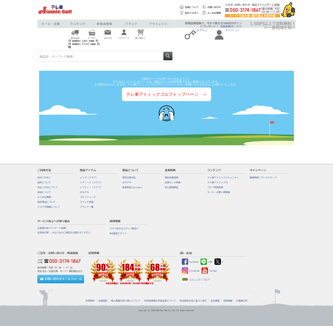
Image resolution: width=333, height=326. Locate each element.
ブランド (131, 24)
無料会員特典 (171, 177)
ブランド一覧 (86, 207)
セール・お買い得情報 (218, 192)
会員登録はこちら (231, 26)
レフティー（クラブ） (91, 187)
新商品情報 (104, 24)
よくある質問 (214, 13)
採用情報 (228, 301)
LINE (206, 262)
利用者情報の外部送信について (160, 301)
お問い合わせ (214, 7)
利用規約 (90, 301)
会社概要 (215, 301)
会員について (192, 7)
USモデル (84, 192)
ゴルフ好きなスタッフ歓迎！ (124, 228)
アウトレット (158, 24)
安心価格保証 (171, 187)
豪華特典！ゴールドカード (263, 177)
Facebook (190, 262)
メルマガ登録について (48, 207)
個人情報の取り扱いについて (126, 301)
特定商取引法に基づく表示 (193, 301)
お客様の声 (241, 301)
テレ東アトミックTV (217, 182)
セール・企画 (51, 24)
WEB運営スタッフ (118, 233)
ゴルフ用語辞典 (215, 187)
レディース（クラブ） (91, 182)
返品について (44, 192)
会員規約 (102, 301)
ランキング (78, 24)
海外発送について (46, 202)
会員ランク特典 (173, 182)
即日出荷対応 (129, 177)
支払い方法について (47, 187)
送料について (44, 182)
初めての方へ (192, 13)
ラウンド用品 (86, 202)
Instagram (190, 271)
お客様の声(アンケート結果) (52, 228)
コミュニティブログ (196, 280)
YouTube (209, 271)
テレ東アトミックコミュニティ (223, 177)
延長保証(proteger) (132, 187)
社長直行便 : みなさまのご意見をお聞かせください (63, 232)
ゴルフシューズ (88, 197)
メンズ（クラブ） (89, 177)
